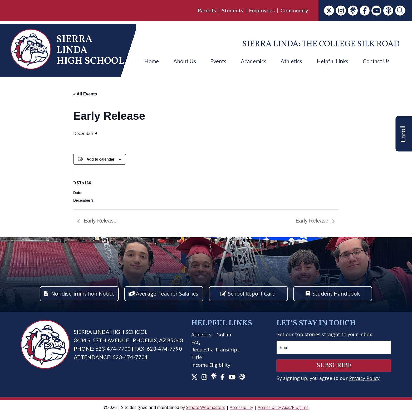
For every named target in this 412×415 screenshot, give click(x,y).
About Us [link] (184, 61)
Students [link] (232, 10)
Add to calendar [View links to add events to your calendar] (101, 159)
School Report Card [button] (252, 293)
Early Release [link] (99, 221)
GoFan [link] (224, 334)
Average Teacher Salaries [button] (167, 293)
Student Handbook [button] (336, 293)
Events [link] (218, 61)
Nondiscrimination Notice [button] (83, 293)
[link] (329, 10)
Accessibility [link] (241, 407)
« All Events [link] (85, 94)
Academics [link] (253, 61)
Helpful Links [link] (332, 61)
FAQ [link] (195, 342)
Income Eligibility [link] (210, 365)
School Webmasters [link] (205, 407)
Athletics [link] (291, 61)
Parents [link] (207, 10)
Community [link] (294, 10)
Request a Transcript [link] (215, 349)
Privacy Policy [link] (364, 378)
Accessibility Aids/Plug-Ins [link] (283, 407)
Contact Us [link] (376, 61)
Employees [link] (262, 10)
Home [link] (151, 61)
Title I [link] (197, 357)
